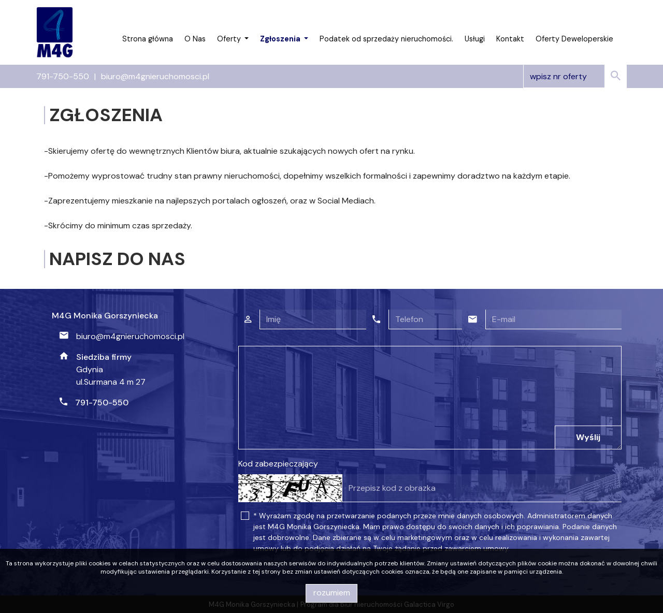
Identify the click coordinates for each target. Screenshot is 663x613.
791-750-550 (62, 76)
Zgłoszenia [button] (281, 38)
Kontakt (510, 38)
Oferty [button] (230, 38)
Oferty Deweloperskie (574, 38)
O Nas (195, 38)
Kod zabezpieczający (278, 463)
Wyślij (588, 437)
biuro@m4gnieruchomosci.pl (155, 76)
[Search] (575, 76)
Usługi (475, 38)
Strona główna (147, 38)
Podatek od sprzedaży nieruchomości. (386, 38)
